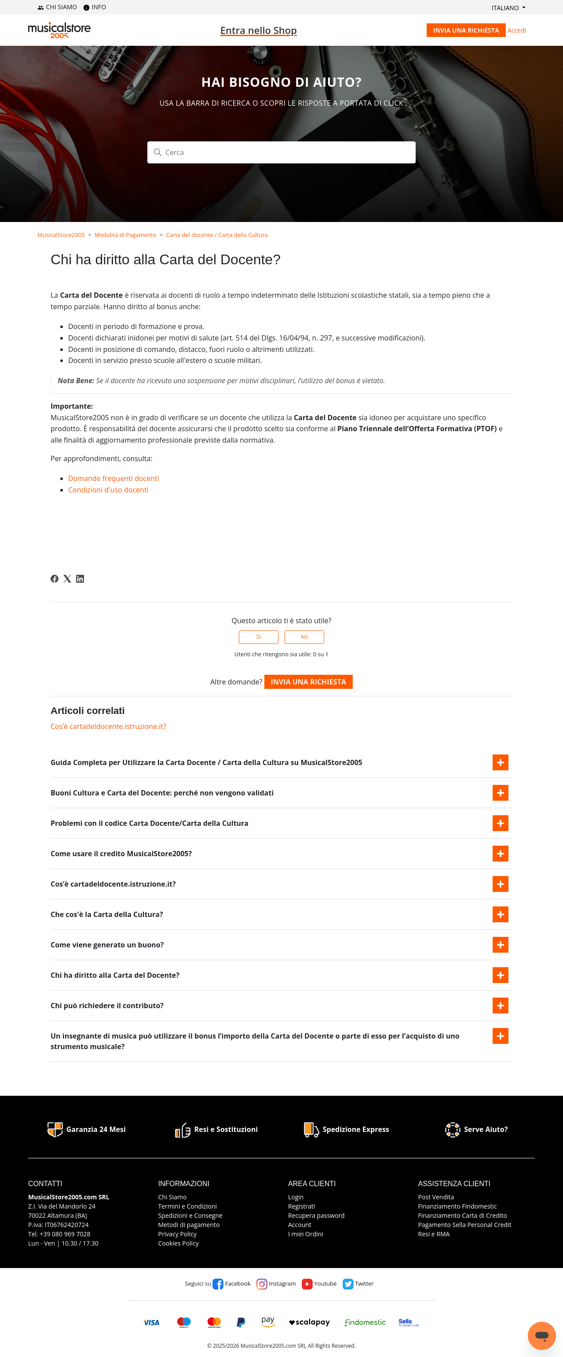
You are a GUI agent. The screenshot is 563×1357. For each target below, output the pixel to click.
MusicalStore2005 (61, 235)
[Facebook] (54, 579)
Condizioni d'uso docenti (108, 490)
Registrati (301, 1206)
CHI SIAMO (57, 7)
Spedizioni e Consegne (190, 1215)
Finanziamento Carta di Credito (462, 1215)
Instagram (276, 1283)
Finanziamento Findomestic (457, 1206)
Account (299, 1224)
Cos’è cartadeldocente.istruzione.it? (108, 726)
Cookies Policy (178, 1243)
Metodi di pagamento (189, 1224)
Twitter (358, 1283)
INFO (94, 7)
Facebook (231, 1283)
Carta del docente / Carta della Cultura (217, 235)
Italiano (506, 8)
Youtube (319, 1283)
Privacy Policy (177, 1234)
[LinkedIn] (80, 579)
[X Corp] (67, 579)
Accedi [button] (517, 30)
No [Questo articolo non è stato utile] (304, 636)
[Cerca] (281, 152)
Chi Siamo (172, 1197)
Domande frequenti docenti (113, 478)
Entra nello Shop (258, 30)
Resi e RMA (434, 1234)
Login (295, 1197)
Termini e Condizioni (187, 1206)
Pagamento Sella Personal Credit (465, 1224)
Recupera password (316, 1215)
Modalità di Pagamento (125, 235)
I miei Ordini (305, 1234)
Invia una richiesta (466, 30)
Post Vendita (436, 1197)
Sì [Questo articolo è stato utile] (258, 636)
